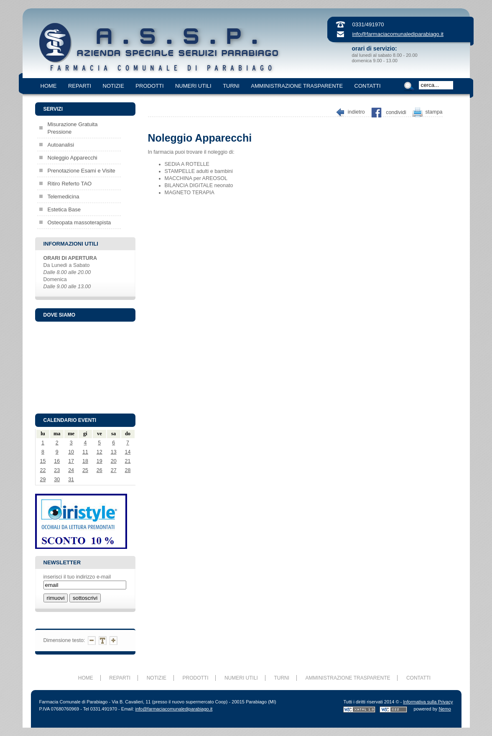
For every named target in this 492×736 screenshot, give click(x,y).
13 (114, 452)
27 (114, 470)
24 (71, 470)
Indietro (356, 112)
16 (57, 461)
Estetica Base (64, 209)
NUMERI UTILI (193, 86)
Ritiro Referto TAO (70, 183)
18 (85, 461)
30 (57, 479)
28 (128, 470)
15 (43, 461)
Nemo (444, 708)
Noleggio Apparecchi (72, 158)
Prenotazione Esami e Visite (81, 171)
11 (85, 452)
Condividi (396, 112)
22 (43, 470)
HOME (49, 86)
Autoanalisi (61, 145)
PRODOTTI (149, 86)
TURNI (231, 86)
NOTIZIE (113, 86)
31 (71, 479)
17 (71, 461)
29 (43, 479)
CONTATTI (367, 86)
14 (128, 452)
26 (99, 470)
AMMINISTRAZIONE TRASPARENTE (297, 86)
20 (114, 461)
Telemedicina (63, 196)
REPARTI (79, 86)
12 (99, 452)
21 (128, 461)
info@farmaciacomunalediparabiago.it (398, 34)
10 (71, 452)
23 (57, 470)
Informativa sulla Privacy (428, 701)
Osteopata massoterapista (79, 222)
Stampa (434, 112)
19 (99, 461)
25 (85, 470)
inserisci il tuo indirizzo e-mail (77, 577)
